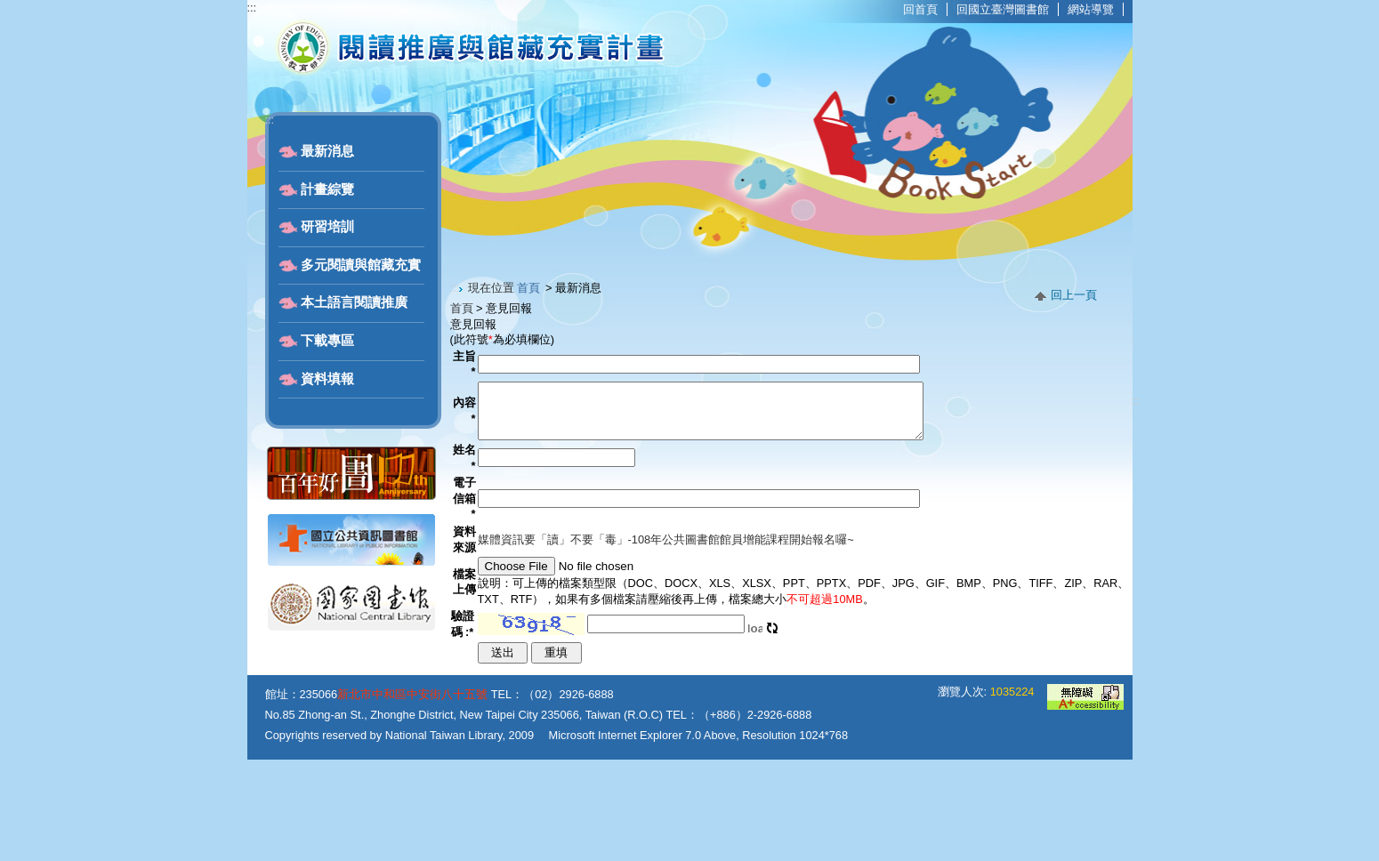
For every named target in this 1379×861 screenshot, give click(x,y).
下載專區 (327, 341)
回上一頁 (1074, 295)
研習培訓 (327, 227)
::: (252, 7)
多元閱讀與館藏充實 (361, 265)
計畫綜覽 (327, 189)
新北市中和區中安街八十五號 (412, 795)
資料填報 (327, 379)
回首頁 (920, 9)
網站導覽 (1091, 9)
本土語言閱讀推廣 (354, 302)
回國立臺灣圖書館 (1002, 9)
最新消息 (327, 151)
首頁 (528, 287)
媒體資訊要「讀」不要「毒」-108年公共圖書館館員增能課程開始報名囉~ (663, 581)
